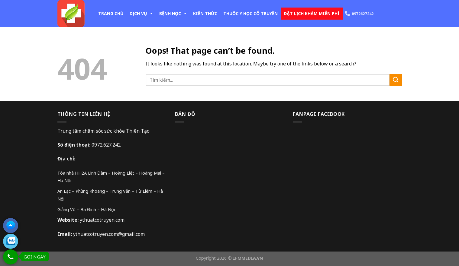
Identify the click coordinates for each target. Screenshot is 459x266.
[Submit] (396, 80)
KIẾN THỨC (205, 13)
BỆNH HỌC (173, 13)
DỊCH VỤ (141, 13)
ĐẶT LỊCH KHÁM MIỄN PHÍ (312, 13)
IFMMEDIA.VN (248, 258)
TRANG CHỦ (111, 13)
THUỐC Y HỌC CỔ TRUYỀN (250, 13)
